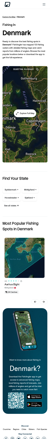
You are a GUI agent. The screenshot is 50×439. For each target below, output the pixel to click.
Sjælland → (30, 197)
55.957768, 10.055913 (26, 69)
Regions (16, 429)
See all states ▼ (11, 205)
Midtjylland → (30, 189)
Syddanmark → (11, 189)
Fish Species (42, 429)
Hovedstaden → (12, 197)
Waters (32, 429)
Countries (7, 429)
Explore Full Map (27, 113)
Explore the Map (9, 17)
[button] (25, 113)
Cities (24, 429)
